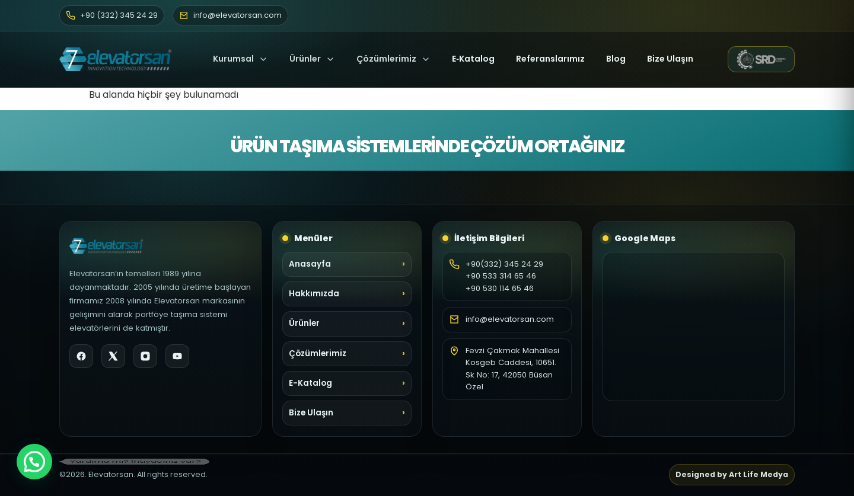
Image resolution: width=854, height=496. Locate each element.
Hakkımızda (314, 293)
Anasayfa (310, 264)
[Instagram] (145, 356)
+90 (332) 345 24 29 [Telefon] (112, 15)
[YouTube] (177, 356)
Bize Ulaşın (670, 59)
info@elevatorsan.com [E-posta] (230, 15)
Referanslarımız (550, 59)
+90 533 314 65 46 (501, 275)
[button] (34, 461)
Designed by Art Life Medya (731, 474)
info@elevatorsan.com (510, 319)
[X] (113, 356)
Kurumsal (240, 59)
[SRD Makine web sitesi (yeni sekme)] (761, 59)
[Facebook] (81, 356)
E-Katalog (310, 383)
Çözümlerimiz (393, 59)
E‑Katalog (473, 59)
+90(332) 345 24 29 (504, 264)
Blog (616, 59)
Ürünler (305, 59)
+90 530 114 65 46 (500, 288)
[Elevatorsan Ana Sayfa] (119, 59)
